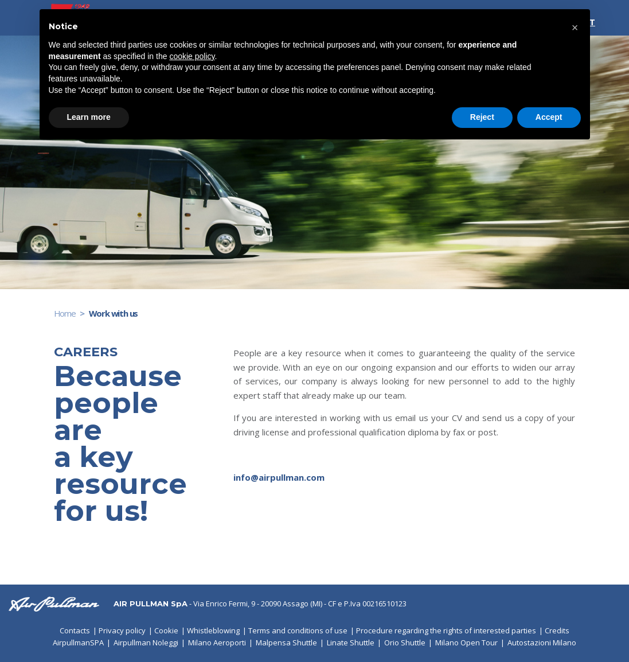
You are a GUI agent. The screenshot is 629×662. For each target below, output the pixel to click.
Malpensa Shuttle (286, 642)
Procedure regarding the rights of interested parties (446, 630)
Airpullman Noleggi (146, 642)
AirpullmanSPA (78, 642)
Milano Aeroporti (217, 642)
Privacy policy (122, 630)
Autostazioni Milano (541, 642)
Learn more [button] (89, 117)
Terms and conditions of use (297, 630)
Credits (557, 630)
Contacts (75, 630)
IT (590, 22)
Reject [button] (482, 117)
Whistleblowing (213, 630)
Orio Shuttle (404, 642)
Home (65, 313)
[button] (575, 27)
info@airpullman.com (279, 477)
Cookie (166, 630)
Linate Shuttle (350, 642)
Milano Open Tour (466, 642)
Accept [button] (549, 117)
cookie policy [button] (191, 56)
